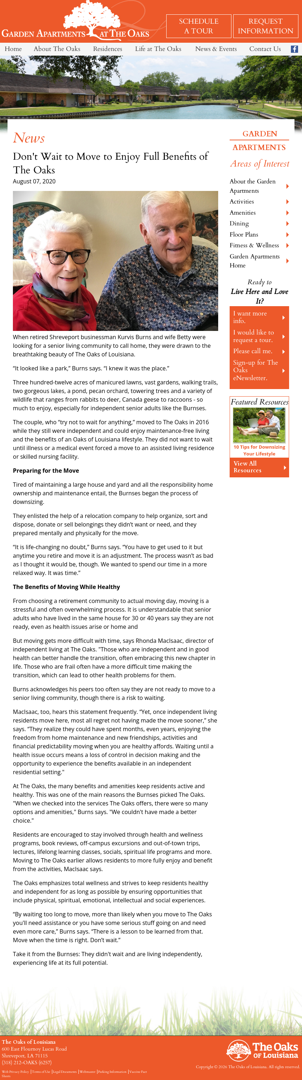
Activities (242, 201)
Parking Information (112, 1072)
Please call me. (253, 351)
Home (13, 49)
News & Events (216, 49)
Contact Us (265, 49)
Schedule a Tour (199, 26)
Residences (107, 49)
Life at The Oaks (158, 49)
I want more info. (250, 317)
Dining (239, 223)
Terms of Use (41, 1072)
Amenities (243, 213)
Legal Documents (65, 1072)
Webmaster (87, 1072)
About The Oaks (57, 49)
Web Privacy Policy (15, 1072)
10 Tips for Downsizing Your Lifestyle (259, 450)
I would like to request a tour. (253, 336)
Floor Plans (244, 234)
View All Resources (248, 467)
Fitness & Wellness (254, 245)
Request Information (265, 26)
